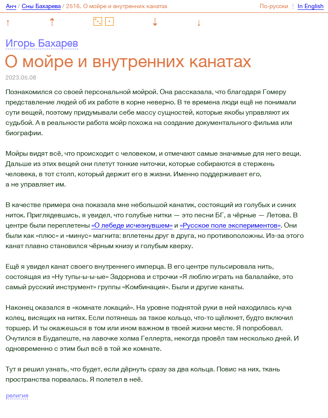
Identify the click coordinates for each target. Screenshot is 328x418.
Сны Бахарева (41, 6)
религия (17, 395)
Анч (11, 6)
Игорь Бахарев (42, 43)
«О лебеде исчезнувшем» (132, 225)
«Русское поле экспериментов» (230, 225)
